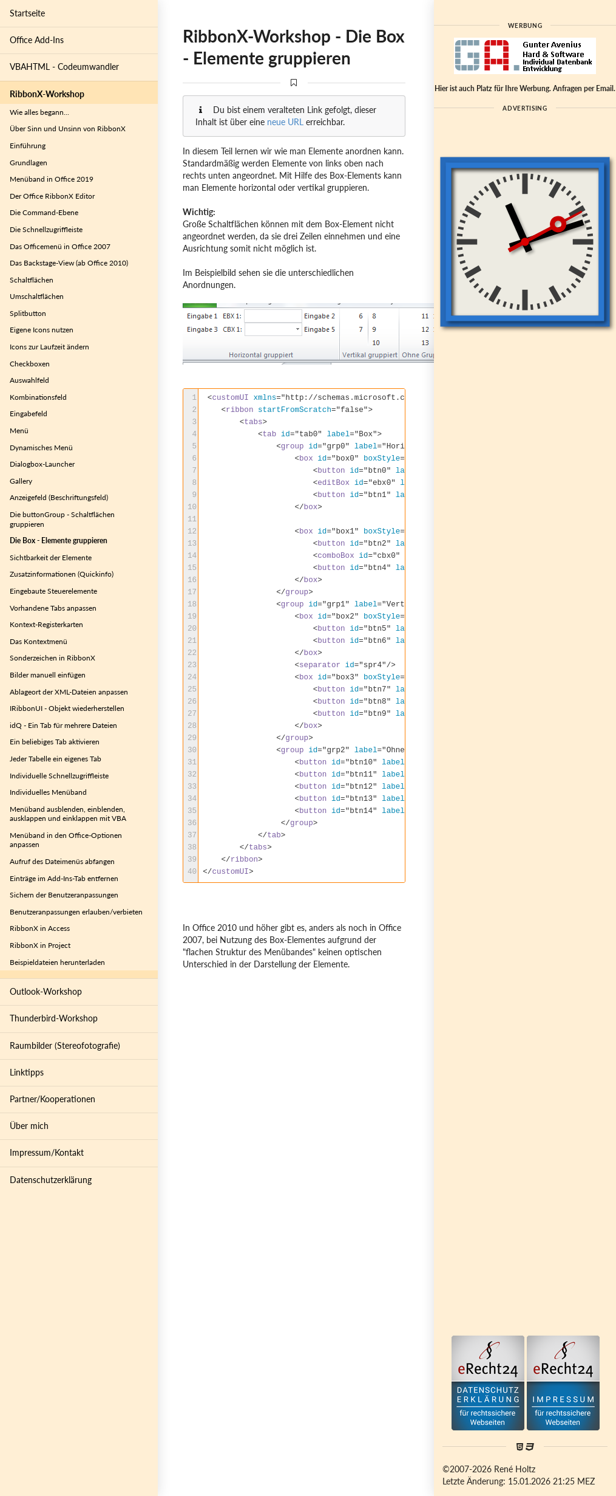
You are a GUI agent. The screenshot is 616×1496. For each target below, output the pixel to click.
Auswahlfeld (29, 380)
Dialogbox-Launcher (42, 463)
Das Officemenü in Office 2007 (60, 246)
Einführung (28, 145)
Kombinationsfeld (38, 397)
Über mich (29, 1125)
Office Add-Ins (37, 40)
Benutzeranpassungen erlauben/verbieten (76, 911)
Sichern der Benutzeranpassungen (64, 894)
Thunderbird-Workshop (54, 1018)
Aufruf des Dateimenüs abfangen (62, 861)
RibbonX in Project (40, 945)
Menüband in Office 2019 (51, 179)
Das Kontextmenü (38, 641)
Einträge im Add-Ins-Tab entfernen (64, 878)
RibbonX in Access (40, 928)
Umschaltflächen (37, 296)
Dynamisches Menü (41, 447)
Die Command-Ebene (44, 212)
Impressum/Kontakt (47, 1152)
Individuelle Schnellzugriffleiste (59, 775)
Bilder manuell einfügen (48, 674)
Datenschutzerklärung (51, 1180)
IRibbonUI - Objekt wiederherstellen (67, 708)
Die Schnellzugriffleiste (46, 229)
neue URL (285, 122)
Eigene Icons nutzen (41, 329)
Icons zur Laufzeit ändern (49, 346)
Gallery (21, 481)
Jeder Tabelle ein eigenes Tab (55, 758)
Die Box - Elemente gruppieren (58, 540)
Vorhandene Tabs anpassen (53, 607)
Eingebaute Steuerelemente (53, 590)
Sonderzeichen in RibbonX (52, 657)
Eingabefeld (28, 413)
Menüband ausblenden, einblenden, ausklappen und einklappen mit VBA (68, 814)
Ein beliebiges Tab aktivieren (55, 741)
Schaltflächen (31, 279)
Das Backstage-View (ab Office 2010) (69, 262)
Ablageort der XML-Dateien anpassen (69, 691)
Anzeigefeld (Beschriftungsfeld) (59, 497)
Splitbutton (28, 313)
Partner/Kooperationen (52, 1099)
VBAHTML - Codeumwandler (64, 66)
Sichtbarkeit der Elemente (51, 557)
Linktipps (27, 1072)
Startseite (27, 13)
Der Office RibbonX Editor (52, 196)
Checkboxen (30, 363)
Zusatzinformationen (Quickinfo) (61, 573)
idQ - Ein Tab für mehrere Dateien (63, 725)
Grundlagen (28, 162)
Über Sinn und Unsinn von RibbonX (68, 128)
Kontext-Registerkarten (46, 624)
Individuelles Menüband (48, 792)
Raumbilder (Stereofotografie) (65, 1045)
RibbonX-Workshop (47, 94)
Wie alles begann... (39, 112)
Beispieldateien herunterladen (57, 962)
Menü (19, 430)
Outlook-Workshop (46, 991)
